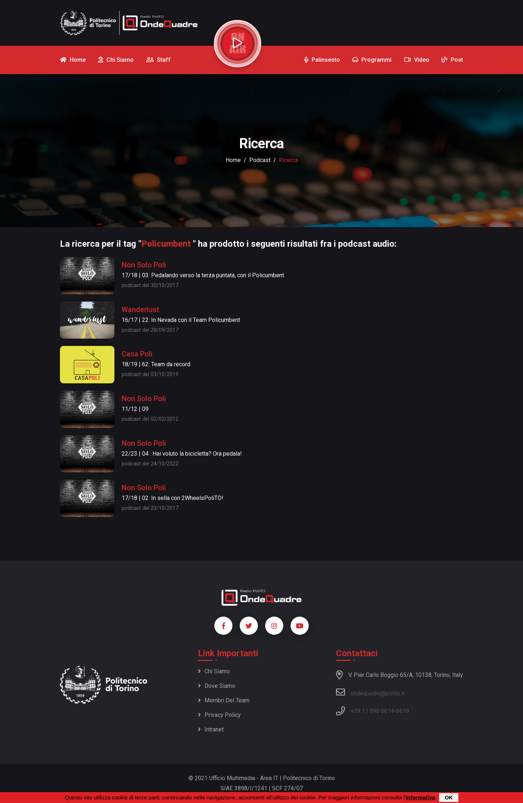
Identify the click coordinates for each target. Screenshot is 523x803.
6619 (402, 710)
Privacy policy (219, 714)
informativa (420, 797)
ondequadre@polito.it (370, 692)
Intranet (211, 729)
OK (449, 797)
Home (233, 160)
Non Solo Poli (144, 265)
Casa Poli (137, 354)
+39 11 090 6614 (372, 710)
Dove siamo (216, 685)
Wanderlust (140, 309)
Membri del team (224, 700)
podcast (260, 160)
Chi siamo (214, 671)
